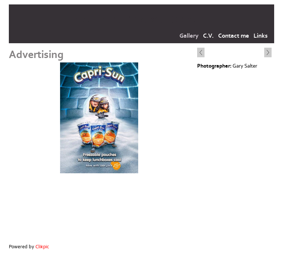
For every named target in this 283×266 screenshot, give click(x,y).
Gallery (189, 36)
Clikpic (42, 247)
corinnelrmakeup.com (141, 19)
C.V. (208, 36)
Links (261, 36)
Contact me (233, 36)
